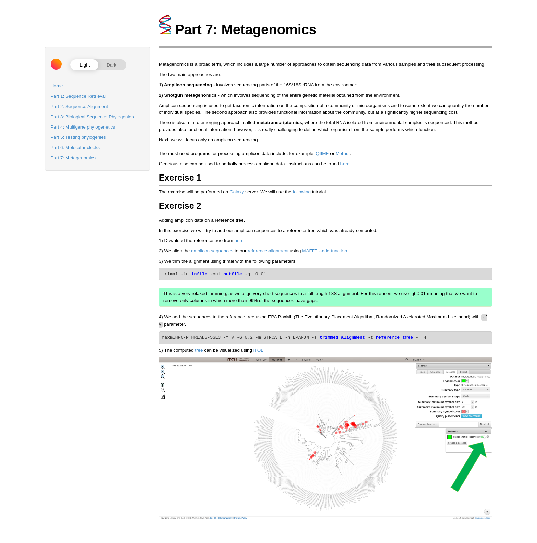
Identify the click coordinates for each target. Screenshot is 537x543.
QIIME (322, 153)
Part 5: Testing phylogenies (78, 137)
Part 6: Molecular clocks (75, 147)
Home (57, 85)
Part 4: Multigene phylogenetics (83, 127)
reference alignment (268, 250)
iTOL (258, 349)
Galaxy (236, 191)
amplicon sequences (212, 250)
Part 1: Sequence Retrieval (78, 96)
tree (199, 349)
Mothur (343, 153)
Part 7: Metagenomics (73, 157)
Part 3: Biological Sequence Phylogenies (92, 116)
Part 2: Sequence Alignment (79, 106)
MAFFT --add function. (325, 250)
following (301, 191)
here (345, 163)
